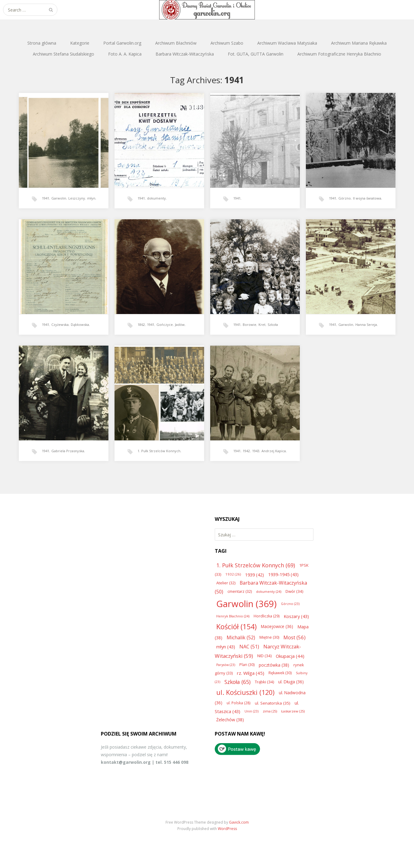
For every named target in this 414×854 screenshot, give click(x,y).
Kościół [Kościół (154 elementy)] (236, 626)
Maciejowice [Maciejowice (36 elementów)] (277, 626)
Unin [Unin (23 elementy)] (251, 711)
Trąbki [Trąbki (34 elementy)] (264, 682)
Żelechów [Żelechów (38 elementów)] (230, 719)
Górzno (344, 198)
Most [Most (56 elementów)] (294, 637)
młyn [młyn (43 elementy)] (225, 647)
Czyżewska (60, 324)
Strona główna (41, 43)
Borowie (249, 324)
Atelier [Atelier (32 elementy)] (225, 583)
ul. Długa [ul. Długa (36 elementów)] (291, 682)
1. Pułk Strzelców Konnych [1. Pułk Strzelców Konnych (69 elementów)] (255, 565)
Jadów (180, 324)
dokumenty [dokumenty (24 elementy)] (268, 591)
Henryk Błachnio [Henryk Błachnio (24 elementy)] (232, 616)
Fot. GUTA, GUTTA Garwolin (255, 54)
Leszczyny (76, 198)
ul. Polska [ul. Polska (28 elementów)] (239, 702)
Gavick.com (239, 822)
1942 (246, 451)
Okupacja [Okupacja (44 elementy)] (290, 656)
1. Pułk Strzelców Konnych (159, 451)
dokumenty (156, 198)
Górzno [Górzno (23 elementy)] (290, 604)
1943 (255, 451)
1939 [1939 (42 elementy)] (254, 575)
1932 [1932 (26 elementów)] (233, 574)
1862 (141, 324)
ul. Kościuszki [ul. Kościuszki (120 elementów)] (245, 692)
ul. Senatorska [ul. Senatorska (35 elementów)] (272, 703)
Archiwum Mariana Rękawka (359, 43)
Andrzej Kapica (274, 451)
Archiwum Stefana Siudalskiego (63, 54)
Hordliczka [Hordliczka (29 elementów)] (266, 616)
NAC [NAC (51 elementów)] (249, 646)
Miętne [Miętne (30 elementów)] (269, 637)
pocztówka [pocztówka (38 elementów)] (274, 665)
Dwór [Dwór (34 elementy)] (294, 591)
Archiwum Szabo (226, 43)
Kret (261, 324)
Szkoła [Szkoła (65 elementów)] (237, 681)
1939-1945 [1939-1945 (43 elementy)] (283, 574)
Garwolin (58, 198)
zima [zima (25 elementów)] (270, 711)
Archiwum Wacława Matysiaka (287, 43)
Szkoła (273, 324)
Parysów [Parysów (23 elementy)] (225, 665)
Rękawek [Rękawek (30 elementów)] (280, 672)
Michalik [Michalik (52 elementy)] (241, 637)
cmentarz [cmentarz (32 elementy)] (240, 591)
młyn (91, 198)
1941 (45, 198)
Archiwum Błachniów (176, 43)
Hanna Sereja (366, 324)
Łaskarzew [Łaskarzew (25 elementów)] (293, 711)
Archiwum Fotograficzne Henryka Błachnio (339, 54)
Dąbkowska (80, 324)
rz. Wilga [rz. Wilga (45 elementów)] (250, 673)
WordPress (227, 828)
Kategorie (79, 43)
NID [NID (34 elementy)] (264, 655)
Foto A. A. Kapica (125, 54)
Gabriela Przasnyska (67, 451)
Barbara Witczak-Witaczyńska (185, 54)
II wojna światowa (367, 198)
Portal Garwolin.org (122, 43)
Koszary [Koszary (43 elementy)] (296, 616)
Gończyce (164, 324)
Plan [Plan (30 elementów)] (247, 664)
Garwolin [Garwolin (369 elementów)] (246, 604)
